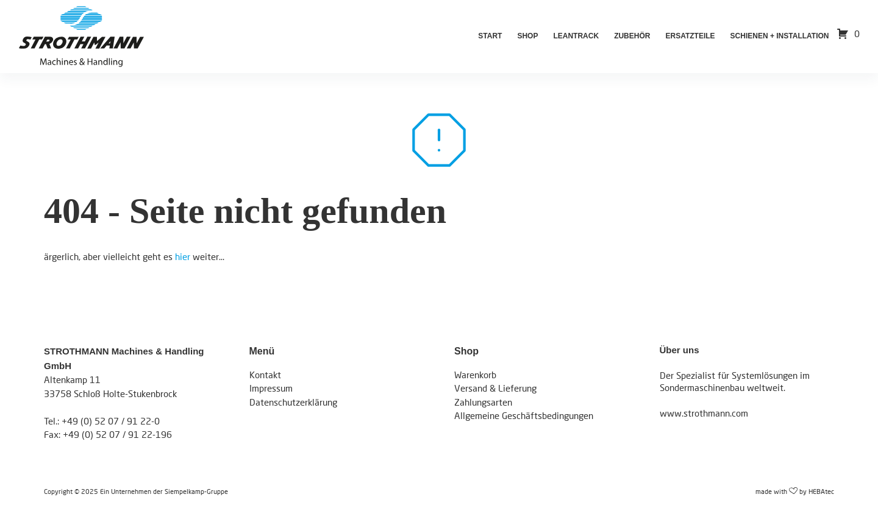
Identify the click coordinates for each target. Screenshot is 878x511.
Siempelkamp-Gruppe (196, 491)
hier (182, 256)
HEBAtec (821, 491)
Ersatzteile (690, 36)
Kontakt (265, 374)
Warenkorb (475, 374)
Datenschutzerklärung (293, 401)
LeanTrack (576, 36)
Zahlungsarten (483, 401)
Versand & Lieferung (495, 387)
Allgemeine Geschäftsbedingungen (523, 415)
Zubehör (632, 36)
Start (490, 36)
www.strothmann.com (704, 412)
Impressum (271, 387)
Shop (527, 36)
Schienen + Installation (779, 36)
